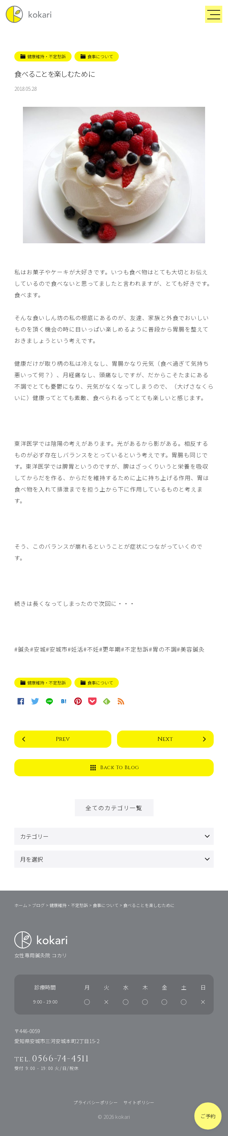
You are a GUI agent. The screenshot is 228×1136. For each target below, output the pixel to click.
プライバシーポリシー (95, 1102)
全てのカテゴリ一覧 (114, 807)
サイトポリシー (139, 1102)
